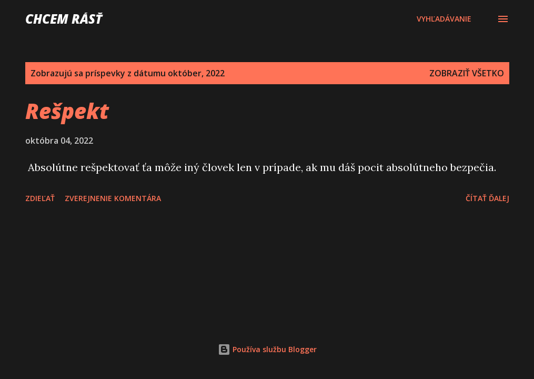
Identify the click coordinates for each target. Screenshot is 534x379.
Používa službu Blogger (267, 349)
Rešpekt (67, 110)
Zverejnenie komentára (113, 198)
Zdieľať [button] (40, 198)
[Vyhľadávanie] (444, 19)
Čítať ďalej (487, 198)
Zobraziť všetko (466, 73)
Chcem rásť (63, 18)
